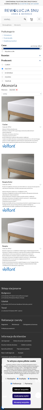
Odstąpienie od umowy (30, 324)
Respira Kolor (7, 182)
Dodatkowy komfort (9, 41)
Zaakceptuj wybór (21, 396)
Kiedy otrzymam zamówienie (22, 341)
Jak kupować (5, 341)
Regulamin (4, 324)
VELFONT (8, 69)
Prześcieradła (7, 38)
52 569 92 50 (24, 4)
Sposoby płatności (7, 349)
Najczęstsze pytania (23, 349)
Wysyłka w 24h (9, 51)
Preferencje (16, 383)
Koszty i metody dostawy (9, 345)
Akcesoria (17, 25)
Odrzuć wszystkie (21, 389)
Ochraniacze (7, 35)
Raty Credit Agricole (7, 353)
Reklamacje (15, 324)
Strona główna (6, 25)
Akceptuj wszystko (21, 402)
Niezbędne (10, 379)
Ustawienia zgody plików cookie (11, 357)
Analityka (21, 379)
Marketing (33, 379)
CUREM (7, 64)
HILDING (8, 77)
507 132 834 (35, 4)
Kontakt (20, 353)
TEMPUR (8, 81)
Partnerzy (27, 383)
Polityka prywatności (8, 328)
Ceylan (5, 125)
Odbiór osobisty (26, 345)
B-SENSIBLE (9, 73)
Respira (5, 246)
